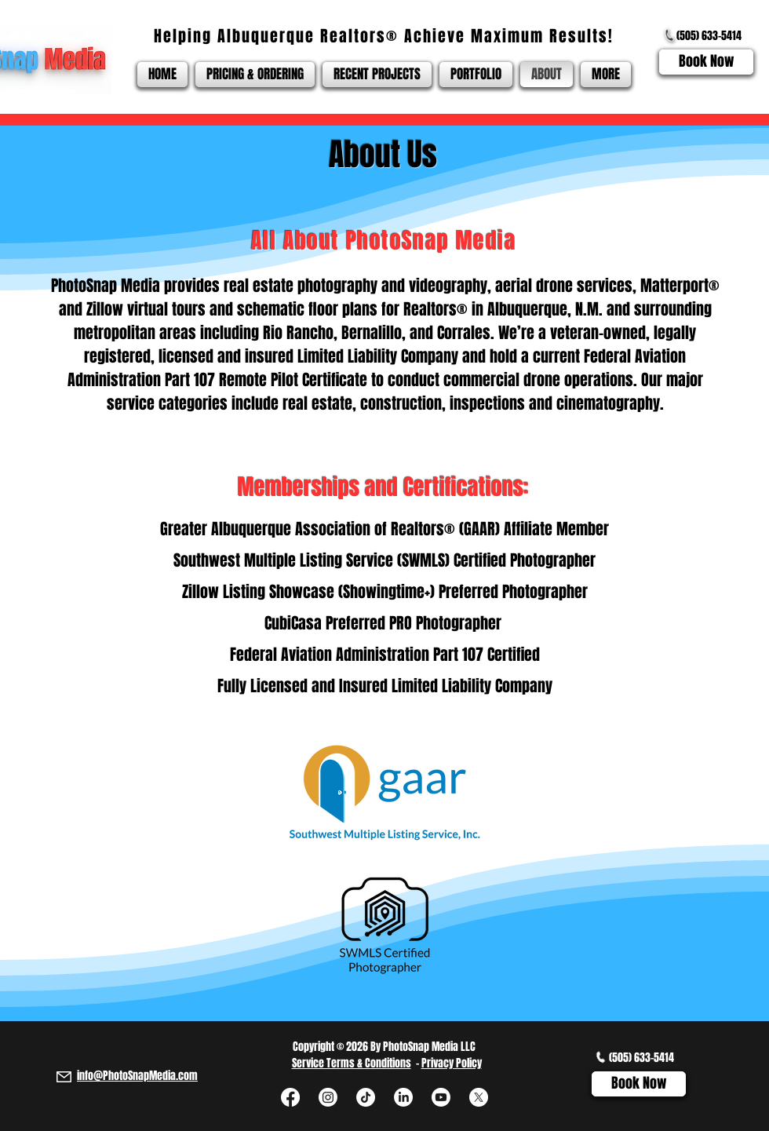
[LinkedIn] (403, 1097)
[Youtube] (441, 1097)
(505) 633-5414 (709, 35)
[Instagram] (328, 1097)
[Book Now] (706, 62)
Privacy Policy (451, 1063)
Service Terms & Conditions (351, 1063)
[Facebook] (290, 1097)
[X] (478, 1097)
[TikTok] (365, 1097)
